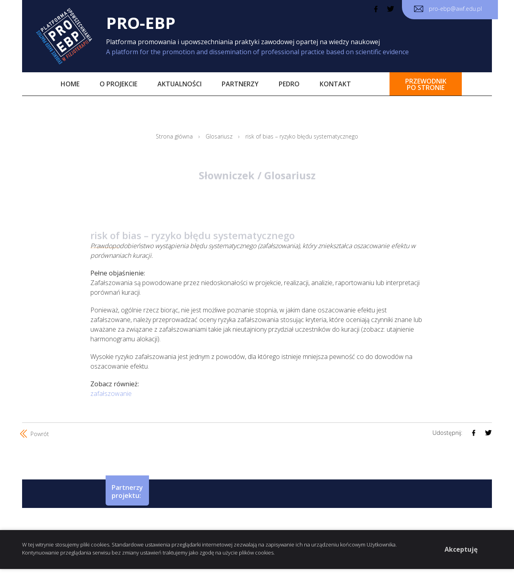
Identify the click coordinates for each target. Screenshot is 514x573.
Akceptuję (461, 549)
